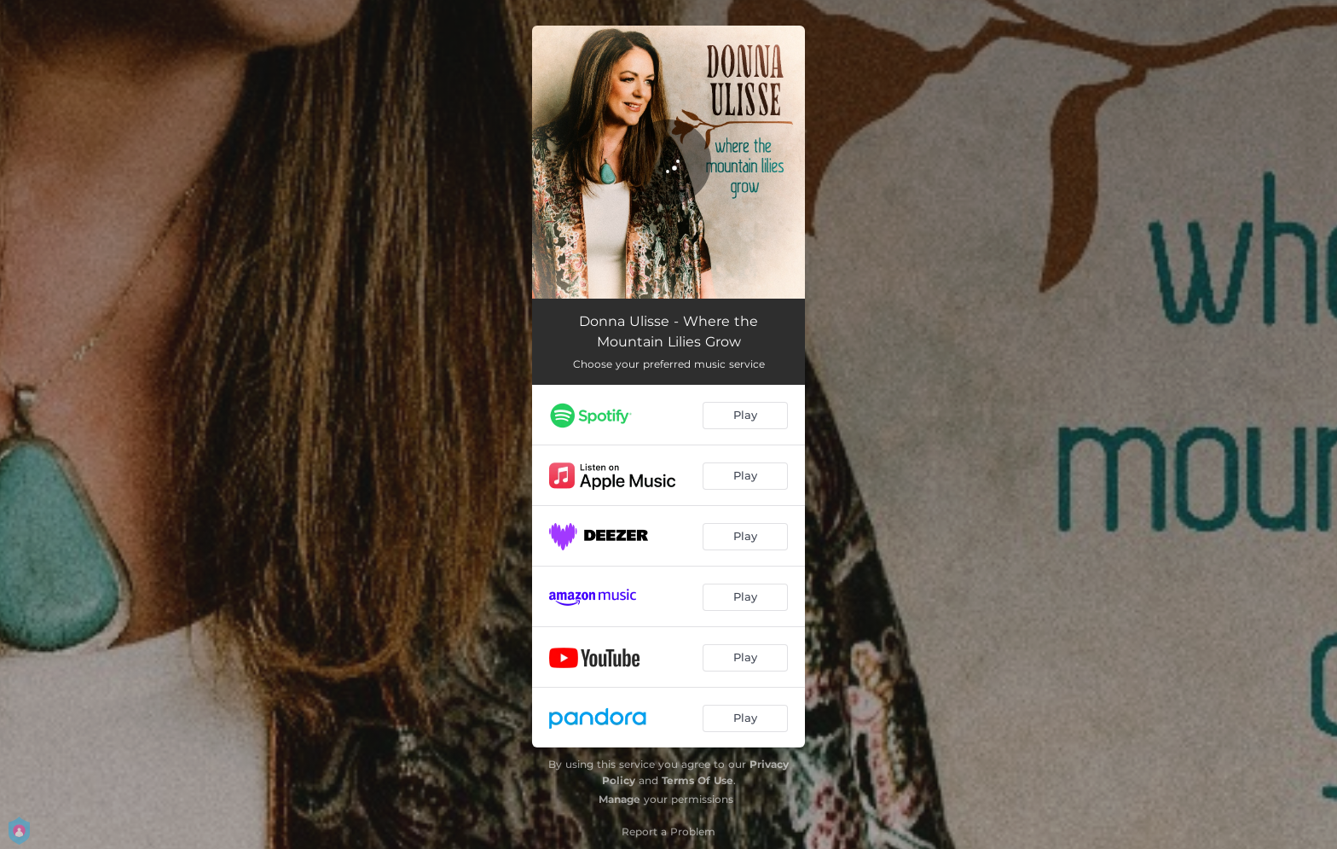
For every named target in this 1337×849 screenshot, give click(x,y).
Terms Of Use (697, 780)
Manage (619, 799)
